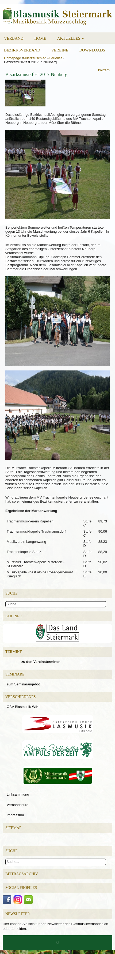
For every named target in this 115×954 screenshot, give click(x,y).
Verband (14, 38)
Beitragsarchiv (21, 874)
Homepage (12, 58)
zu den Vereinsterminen (40, 662)
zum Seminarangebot (23, 684)
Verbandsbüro (17, 805)
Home (40, 38)
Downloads (92, 50)
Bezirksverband (22, 50)
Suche (11, 851)
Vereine (59, 50)
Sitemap (13, 828)
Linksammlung (18, 794)
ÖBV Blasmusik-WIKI (23, 707)
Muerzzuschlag (34, 58)
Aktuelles (72, 36)
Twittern (103, 70)
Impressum (15, 815)
